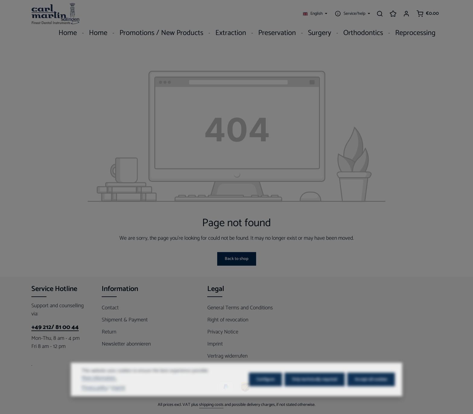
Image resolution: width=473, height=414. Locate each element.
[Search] (380, 14)
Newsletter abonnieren (126, 344)
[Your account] (406, 14)
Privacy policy (95, 395)
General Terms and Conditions (240, 307)
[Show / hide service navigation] (352, 14)
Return (109, 332)
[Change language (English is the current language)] (315, 14)
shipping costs (211, 404)
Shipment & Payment (125, 319)
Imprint (215, 344)
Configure (265, 387)
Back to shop (237, 258)
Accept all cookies (371, 387)
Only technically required (314, 387)
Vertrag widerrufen (227, 356)
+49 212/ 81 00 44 (55, 327)
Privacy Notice (222, 332)
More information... (99, 385)
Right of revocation (227, 319)
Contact (110, 307)
